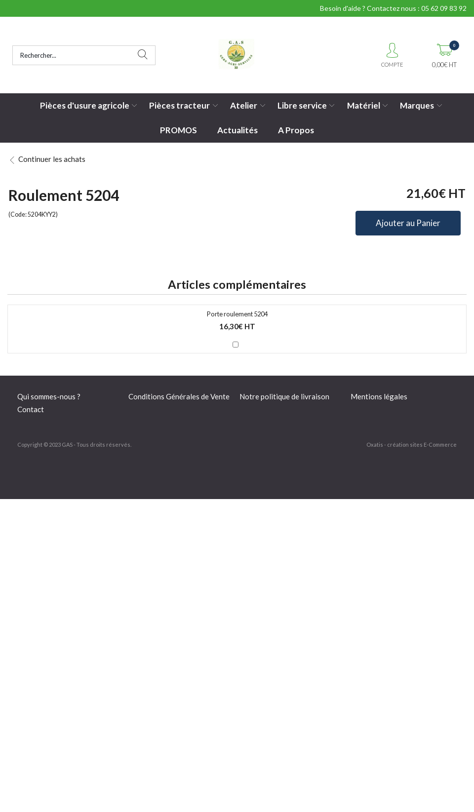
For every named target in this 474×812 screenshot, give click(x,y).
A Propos (296, 130)
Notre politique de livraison (284, 396)
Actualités (237, 130)
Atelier (243, 105)
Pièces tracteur (179, 105)
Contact (30, 409)
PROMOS (178, 130)
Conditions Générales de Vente (179, 396)
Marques (417, 105)
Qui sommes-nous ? (48, 396)
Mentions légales (379, 396)
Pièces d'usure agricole (84, 105)
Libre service (302, 105)
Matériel (363, 105)
